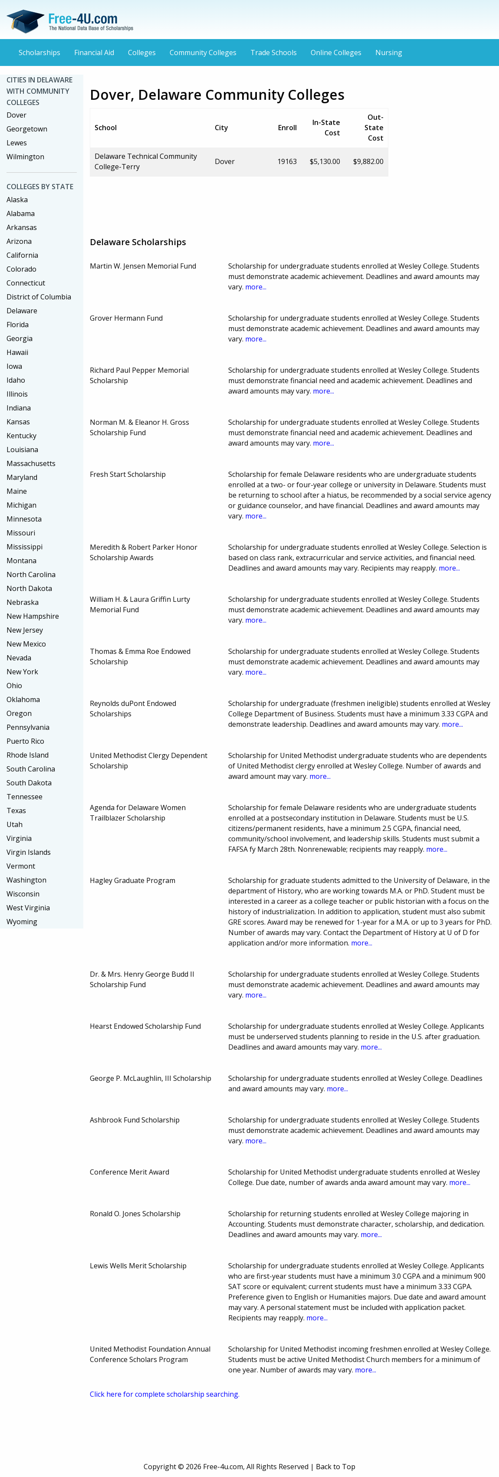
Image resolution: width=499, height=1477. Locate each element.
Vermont (21, 866)
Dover (16, 115)
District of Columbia (39, 297)
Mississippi (25, 546)
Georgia (20, 338)
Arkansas (22, 227)
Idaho (16, 380)
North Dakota (29, 588)
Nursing (388, 52)
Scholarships (39, 52)
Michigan (21, 505)
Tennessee (25, 796)
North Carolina (31, 574)
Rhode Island (28, 755)
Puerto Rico (25, 741)
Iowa (14, 366)
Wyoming (22, 921)
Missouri (21, 533)
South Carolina (31, 769)
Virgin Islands (29, 852)
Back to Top (335, 1466)
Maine (17, 491)
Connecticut (26, 283)
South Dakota (29, 783)
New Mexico (26, 644)
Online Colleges (336, 52)
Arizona (19, 241)
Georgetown (27, 129)
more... (255, 287)
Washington (26, 880)
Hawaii (17, 352)
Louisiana (22, 449)
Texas (16, 810)
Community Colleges (203, 52)
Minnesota (24, 519)
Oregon (19, 713)
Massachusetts (31, 463)
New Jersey (25, 630)
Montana (21, 560)
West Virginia (28, 907)
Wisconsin (23, 894)
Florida (18, 324)
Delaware (22, 310)
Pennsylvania (28, 727)
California (22, 255)
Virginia (19, 838)
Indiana (19, 408)
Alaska (17, 199)
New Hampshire (33, 616)
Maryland (22, 477)
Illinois (17, 394)
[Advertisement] (248, 203)
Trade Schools (273, 52)
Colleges (142, 52)
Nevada (19, 658)
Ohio (14, 685)
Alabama (21, 213)
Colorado (21, 269)
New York (22, 671)
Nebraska (23, 602)
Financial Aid (94, 52)
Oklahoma (23, 699)
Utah (15, 824)
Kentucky (21, 435)
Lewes (17, 143)
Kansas (18, 422)
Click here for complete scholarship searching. (165, 1394)
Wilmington (25, 156)
